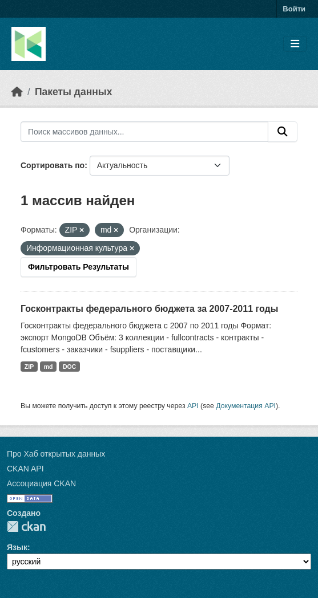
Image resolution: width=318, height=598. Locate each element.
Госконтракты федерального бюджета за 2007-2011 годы (149, 309)
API (193, 406)
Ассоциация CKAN (41, 483)
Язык (17, 547)
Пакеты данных (73, 91)
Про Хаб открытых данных (56, 453)
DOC (69, 366)
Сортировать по (52, 165)
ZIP (29, 366)
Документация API (246, 406)
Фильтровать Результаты (78, 266)
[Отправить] (282, 131)
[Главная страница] (17, 91)
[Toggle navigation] (295, 44)
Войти (294, 9)
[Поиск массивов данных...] (144, 131)
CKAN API (25, 468)
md (48, 366)
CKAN (26, 526)
